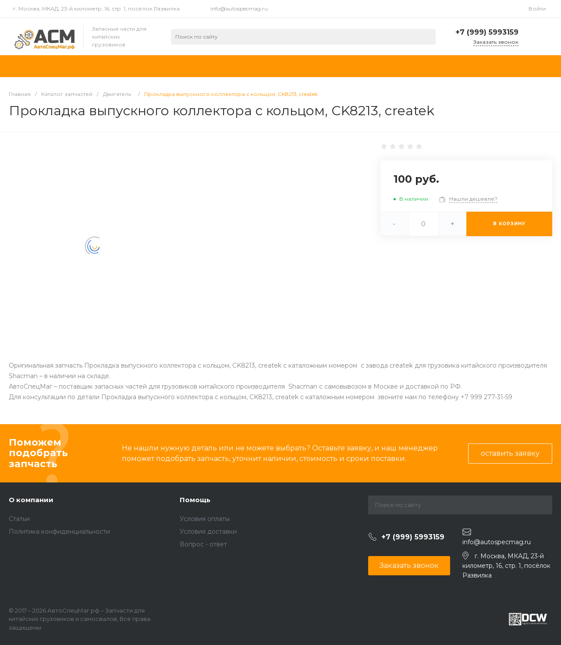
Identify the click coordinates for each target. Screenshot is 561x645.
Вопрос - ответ (203, 544)
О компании (31, 500)
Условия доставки (208, 531)
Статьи (19, 519)
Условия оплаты (205, 519)
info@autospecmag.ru (239, 8)
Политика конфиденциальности (59, 531)
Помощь (195, 500)
